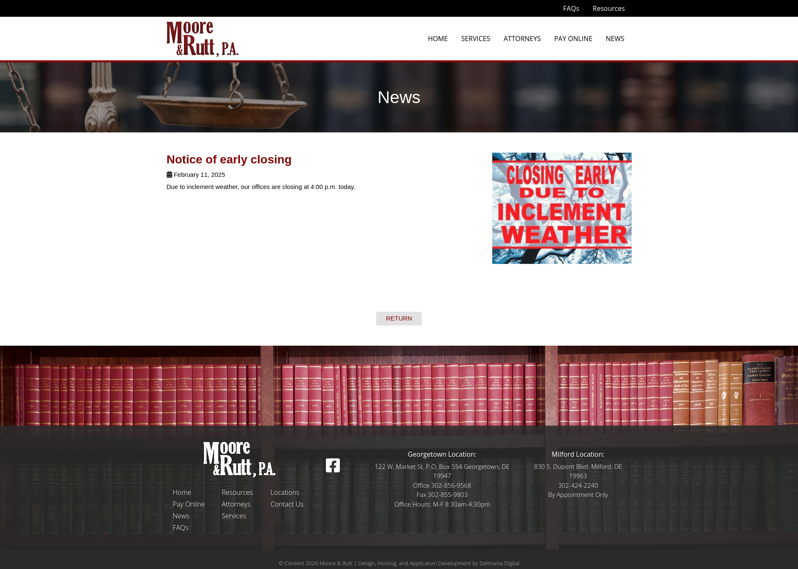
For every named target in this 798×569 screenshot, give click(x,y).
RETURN (399, 318)
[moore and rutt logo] (202, 38)
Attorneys (522, 38)
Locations (285, 492)
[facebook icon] (333, 469)
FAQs (571, 8)
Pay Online (573, 38)
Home (438, 38)
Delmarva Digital (499, 563)
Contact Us (287, 504)
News (615, 38)
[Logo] (240, 459)
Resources (609, 8)
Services (475, 38)
